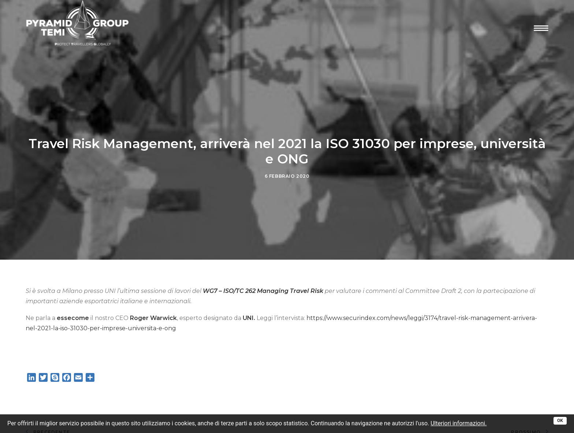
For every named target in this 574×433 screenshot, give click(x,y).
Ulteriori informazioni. (458, 423)
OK (560, 420)
